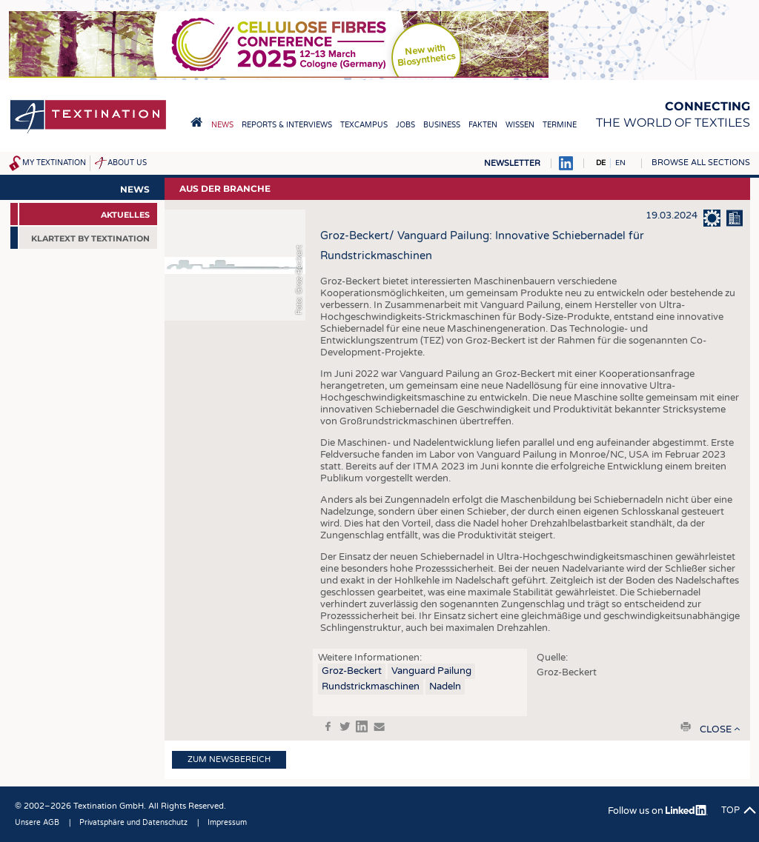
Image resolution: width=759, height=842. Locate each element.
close (716, 729)
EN (620, 162)
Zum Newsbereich (229, 759)
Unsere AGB (37, 822)
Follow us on (658, 811)
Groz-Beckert (352, 671)
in (361, 726)
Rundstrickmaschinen (371, 686)
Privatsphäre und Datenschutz (133, 822)
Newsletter (512, 163)
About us (127, 162)
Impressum (227, 822)
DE (601, 162)
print (685, 726)
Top (730, 810)
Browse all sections (701, 162)
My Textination (54, 162)
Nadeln (445, 686)
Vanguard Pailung (431, 671)
